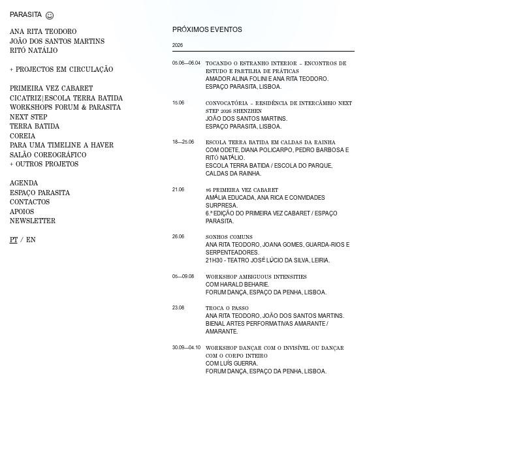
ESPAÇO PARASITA (40, 192)
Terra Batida (34, 126)
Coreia (22, 136)
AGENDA (24, 183)
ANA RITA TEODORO (43, 31)
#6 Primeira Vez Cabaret (242, 190)
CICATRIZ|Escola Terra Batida (66, 98)
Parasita (26, 14)
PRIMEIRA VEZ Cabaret (51, 88)
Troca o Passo (227, 308)
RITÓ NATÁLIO (33, 50)
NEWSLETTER (33, 221)
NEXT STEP (28, 117)
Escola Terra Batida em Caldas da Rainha (271, 142)
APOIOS (22, 211)
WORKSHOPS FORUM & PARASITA (65, 107)
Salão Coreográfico (48, 155)
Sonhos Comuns (229, 237)
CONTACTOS (30, 202)
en (31, 239)
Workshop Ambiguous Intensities (256, 277)
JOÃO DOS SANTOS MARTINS (57, 41)
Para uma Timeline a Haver (62, 145)
